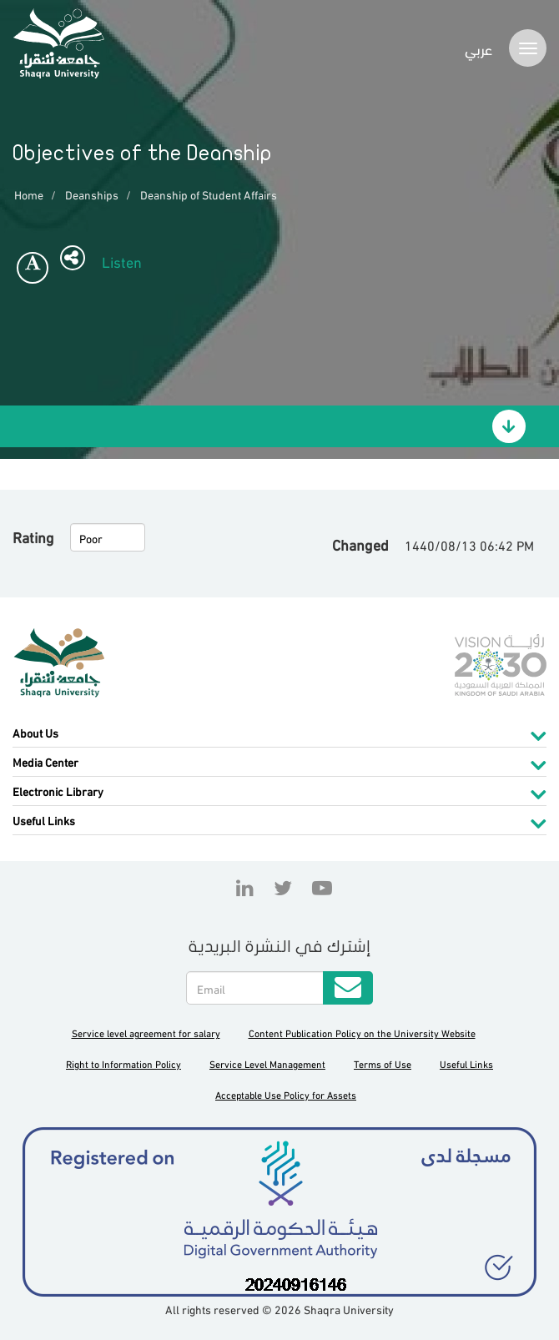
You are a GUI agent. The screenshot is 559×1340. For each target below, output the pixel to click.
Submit (348, 988)
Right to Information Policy (123, 1063)
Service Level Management (267, 1063)
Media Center (45, 761)
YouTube (318, 887)
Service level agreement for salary (146, 1032)
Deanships (91, 194)
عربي (478, 48)
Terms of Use (382, 1063)
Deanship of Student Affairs (208, 194)
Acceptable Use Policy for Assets (285, 1094)
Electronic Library (58, 790)
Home (28, 194)
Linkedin (245, 887)
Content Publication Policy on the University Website (362, 1032)
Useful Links (44, 820)
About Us (35, 732)
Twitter (282, 887)
